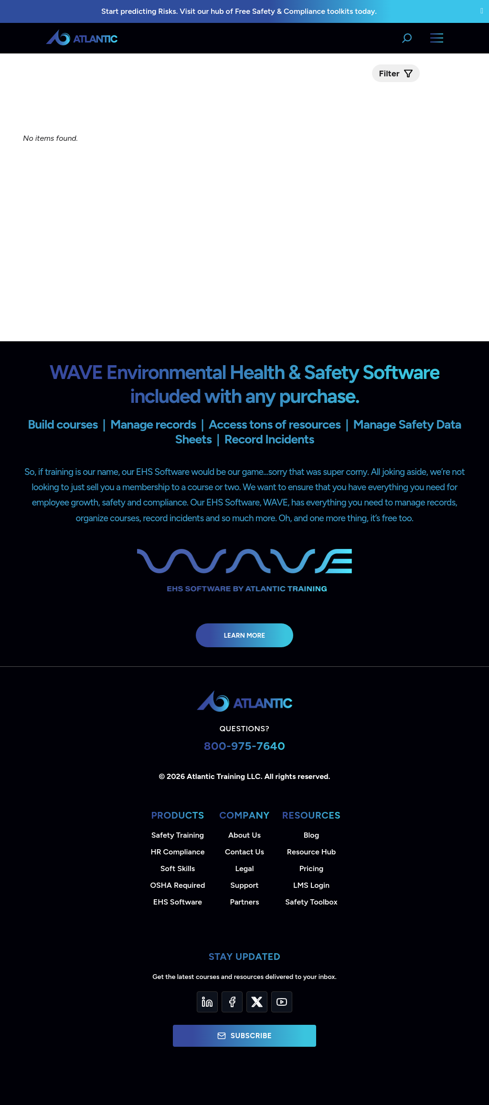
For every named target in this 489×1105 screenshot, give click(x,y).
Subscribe (244, 1035)
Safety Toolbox (311, 901)
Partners (244, 901)
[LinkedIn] (207, 1001)
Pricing (311, 868)
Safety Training (177, 835)
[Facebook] (232, 1001)
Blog (311, 835)
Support (244, 885)
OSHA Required (177, 885)
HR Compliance (178, 851)
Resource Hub (311, 851)
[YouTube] (281, 1001)
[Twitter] (256, 1001)
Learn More (245, 635)
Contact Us (244, 851)
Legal (244, 868)
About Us (244, 835)
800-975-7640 (245, 746)
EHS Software (177, 901)
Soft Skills (177, 868)
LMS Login (311, 885)
